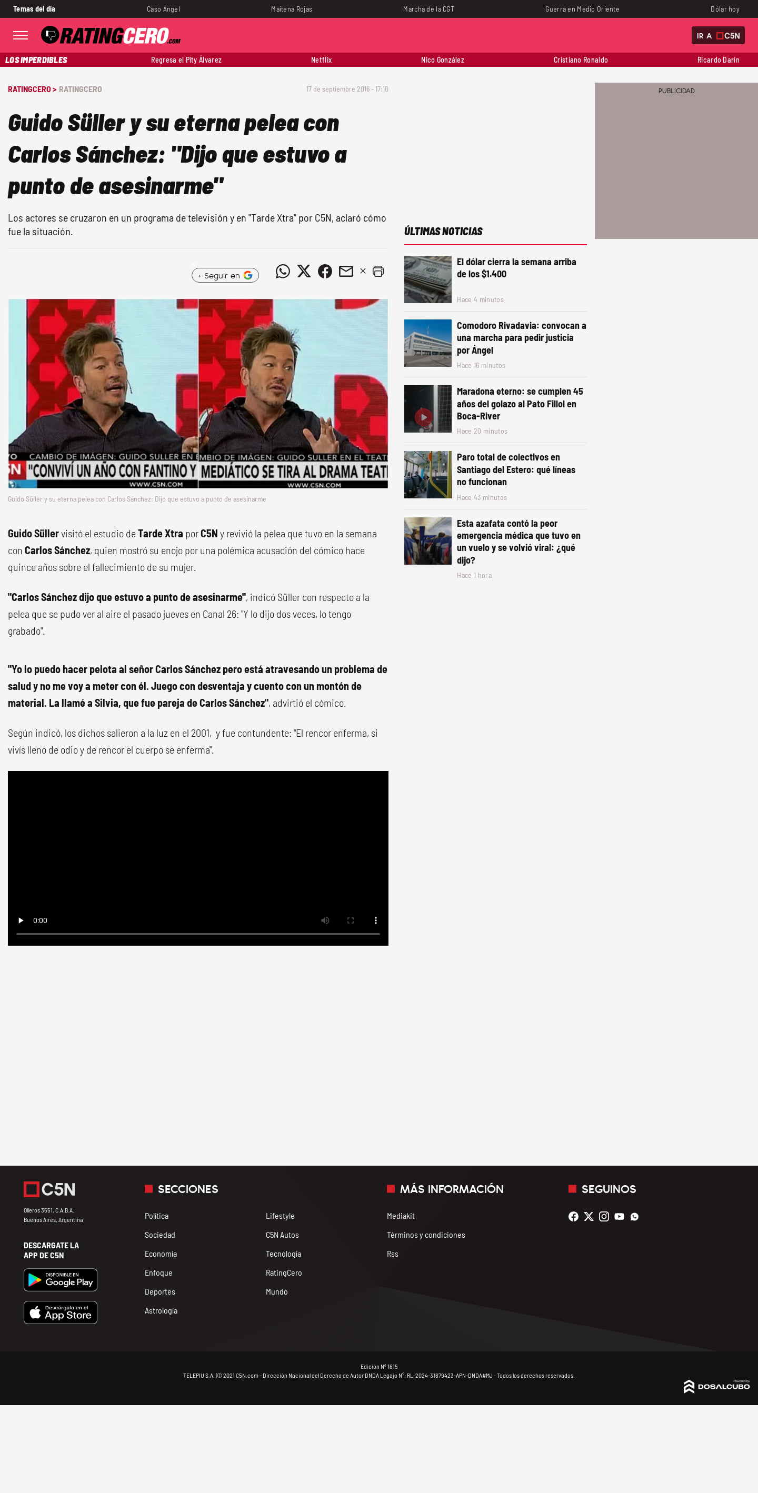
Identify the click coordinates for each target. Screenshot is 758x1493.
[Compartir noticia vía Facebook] (324, 271)
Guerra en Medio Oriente (582, 8)
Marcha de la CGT (428, 8)
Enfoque (159, 1272)
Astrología (161, 1310)
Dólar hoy (725, 8)
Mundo (277, 1291)
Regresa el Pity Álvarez (186, 59)
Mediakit (401, 1215)
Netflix (321, 59)
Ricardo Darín (718, 59)
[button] (377, 271)
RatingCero (80, 89)
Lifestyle (280, 1215)
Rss (392, 1253)
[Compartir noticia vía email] (345, 271)
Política (156, 1215)
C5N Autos (282, 1234)
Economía (161, 1253)
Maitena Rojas (291, 8)
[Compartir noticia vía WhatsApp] (282, 271)
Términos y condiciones (426, 1234)
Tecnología (283, 1253)
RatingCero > (32, 89)
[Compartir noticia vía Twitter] (303, 271)
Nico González (442, 59)
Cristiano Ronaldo (581, 59)
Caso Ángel (163, 8)
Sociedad (160, 1234)
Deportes (160, 1291)
